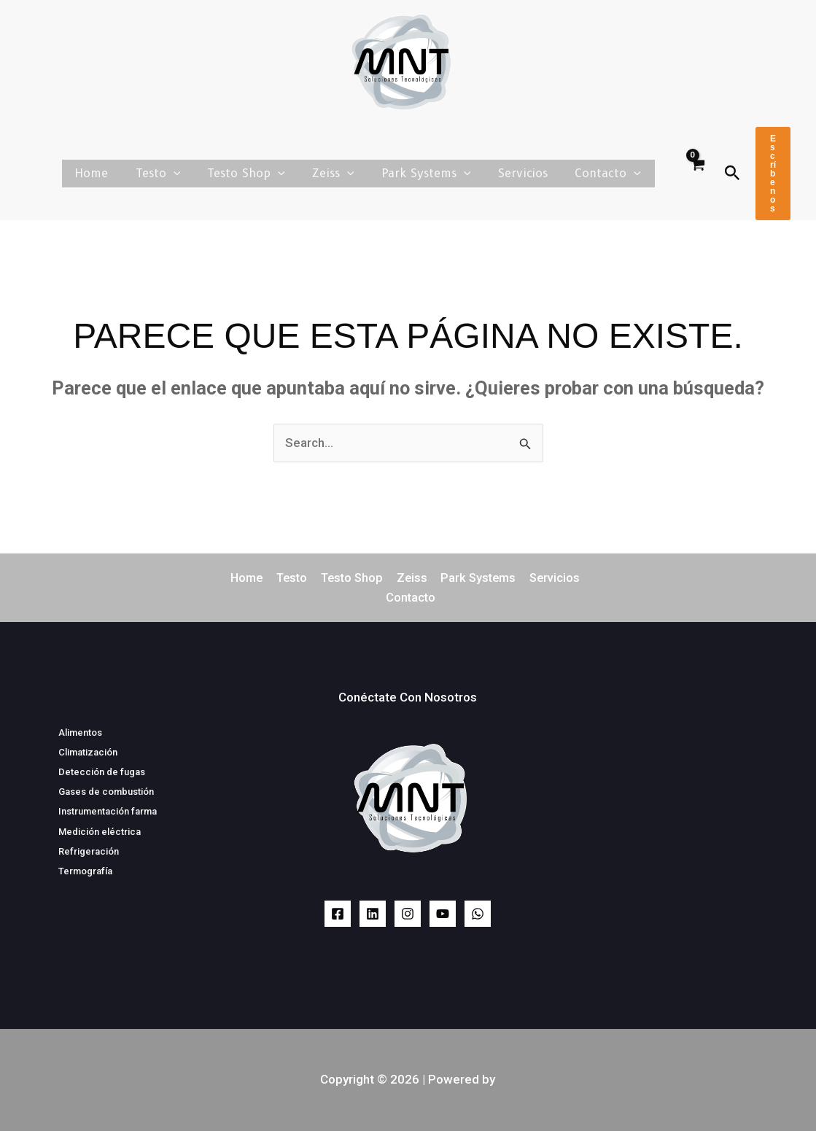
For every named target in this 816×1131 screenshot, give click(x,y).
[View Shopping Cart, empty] (697, 173)
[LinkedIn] (373, 914)
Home (117, 173)
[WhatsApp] (478, 914)
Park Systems (436, 173)
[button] (194, 173)
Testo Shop (264, 173)
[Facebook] (338, 914)
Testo (179, 173)
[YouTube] (443, 914)
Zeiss (347, 173)
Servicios (528, 173)
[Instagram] (408, 914)
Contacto (610, 173)
